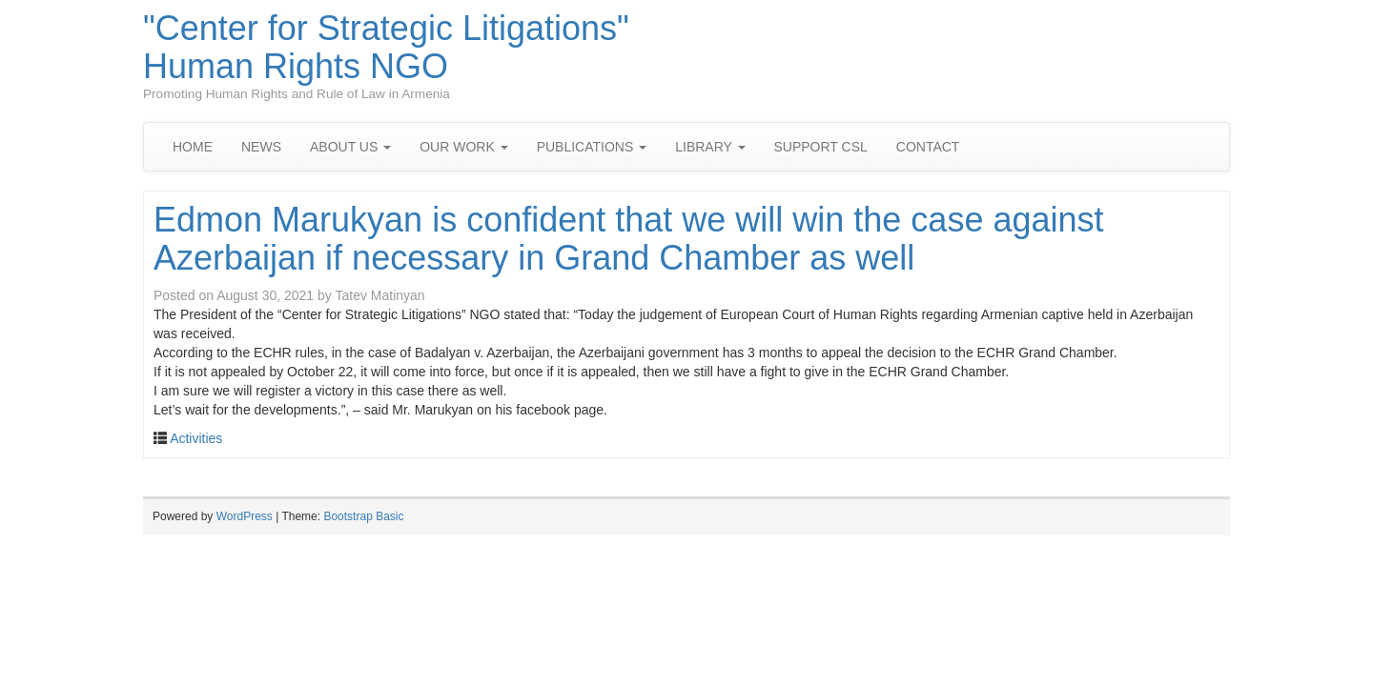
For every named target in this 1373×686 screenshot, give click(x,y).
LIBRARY (710, 146)
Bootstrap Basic (363, 516)
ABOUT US (350, 146)
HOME (193, 146)
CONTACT (928, 146)
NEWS (261, 146)
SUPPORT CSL (821, 146)
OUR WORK (463, 146)
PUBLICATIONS (592, 146)
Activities (196, 438)
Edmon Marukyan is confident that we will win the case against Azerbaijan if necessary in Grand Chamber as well (629, 238)
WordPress (244, 516)
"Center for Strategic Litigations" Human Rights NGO (386, 47)
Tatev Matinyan (379, 295)
